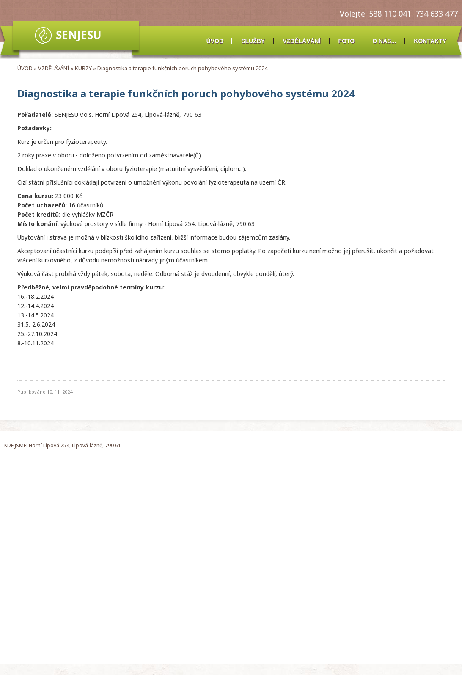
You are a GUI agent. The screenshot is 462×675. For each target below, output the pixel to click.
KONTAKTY (430, 41)
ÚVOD (214, 41)
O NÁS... (384, 41)
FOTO (346, 41)
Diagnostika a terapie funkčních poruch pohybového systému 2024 (182, 68)
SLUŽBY (253, 41)
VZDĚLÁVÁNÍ (301, 41)
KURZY (83, 68)
